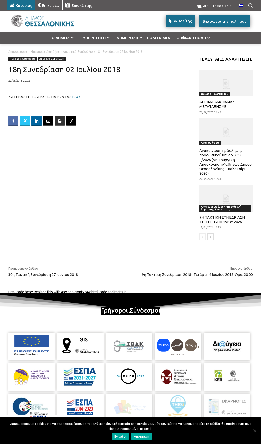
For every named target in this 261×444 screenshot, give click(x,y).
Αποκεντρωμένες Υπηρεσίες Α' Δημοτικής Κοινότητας (221, 208)
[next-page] (210, 236)
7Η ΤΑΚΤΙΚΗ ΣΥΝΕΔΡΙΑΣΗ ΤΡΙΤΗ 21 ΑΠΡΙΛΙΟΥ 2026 (222, 219)
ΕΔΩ (76, 97)
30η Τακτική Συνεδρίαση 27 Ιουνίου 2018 (43, 274)
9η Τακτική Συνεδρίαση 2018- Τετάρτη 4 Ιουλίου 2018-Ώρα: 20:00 (197, 274)
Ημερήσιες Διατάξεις (45, 51)
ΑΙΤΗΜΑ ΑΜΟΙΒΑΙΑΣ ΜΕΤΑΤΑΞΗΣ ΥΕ (217, 104)
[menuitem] (240, 6)
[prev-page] (202, 236)
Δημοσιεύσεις (18, 51)
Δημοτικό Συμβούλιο (78, 51)
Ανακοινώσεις (210, 142)
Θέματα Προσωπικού (214, 94)
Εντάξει (120, 436)
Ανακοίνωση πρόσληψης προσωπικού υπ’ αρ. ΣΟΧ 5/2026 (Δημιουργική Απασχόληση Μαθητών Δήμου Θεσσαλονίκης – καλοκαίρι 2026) (225, 161)
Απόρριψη (141, 436)
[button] (250, 5)
